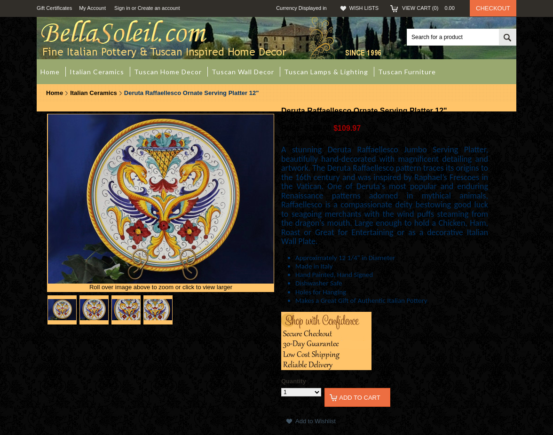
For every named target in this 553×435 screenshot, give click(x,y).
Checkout (493, 8)
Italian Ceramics (93, 92)
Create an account (159, 8)
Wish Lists (364, 8)
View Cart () (431, 8)
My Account (92, 8)
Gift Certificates (54, 8)
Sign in (122, 8)
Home (54, 92)
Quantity (293, 381)
